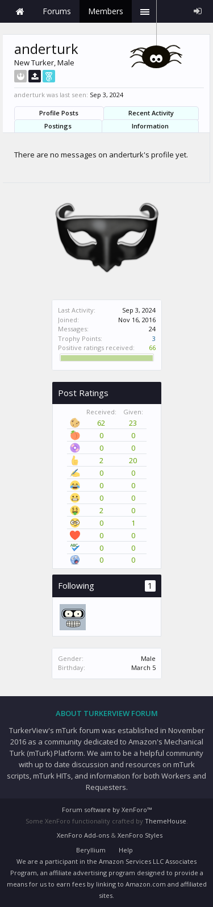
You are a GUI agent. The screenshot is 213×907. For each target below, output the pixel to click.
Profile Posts (58, 113)
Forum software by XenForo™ (107, 809)
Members (105, 11)
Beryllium (91, 850)
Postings (58, 126)
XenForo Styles (140, 835)
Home (20, 11)
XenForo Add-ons (83, 835)
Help (126, 850)
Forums (57, 11)
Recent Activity (151, 113)
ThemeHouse (165, 821)
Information (150, 126)
